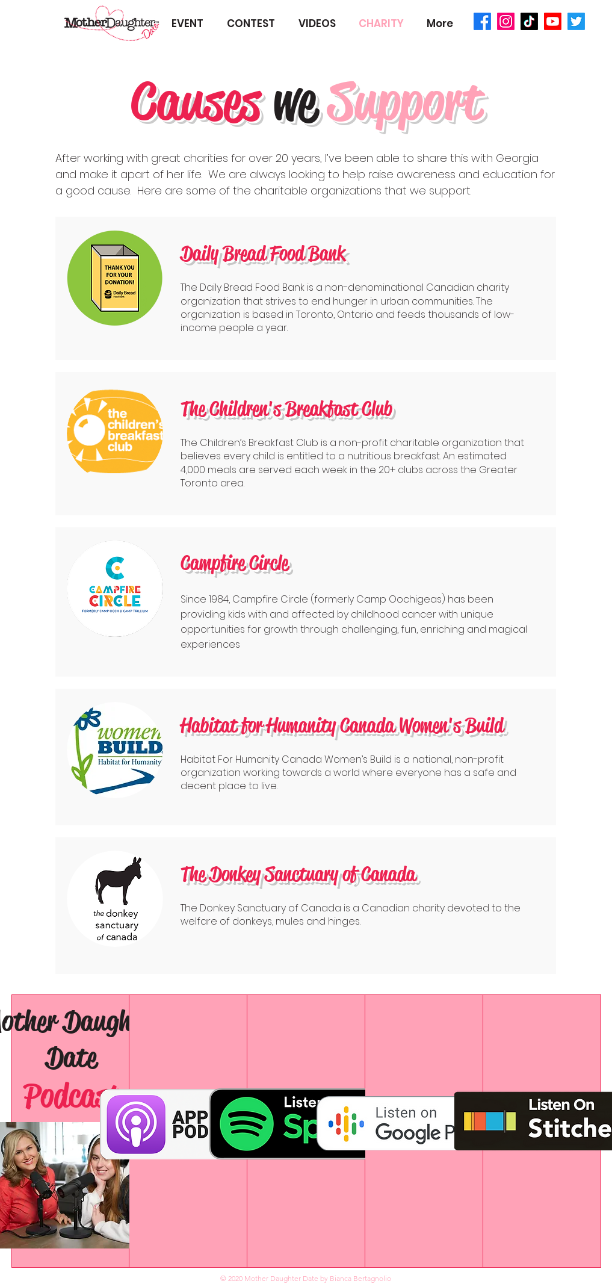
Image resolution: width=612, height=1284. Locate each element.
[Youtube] (552, 21)
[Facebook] (482, 21)
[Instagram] (506, 21)
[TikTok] (529, 21)
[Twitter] (576, 21)
